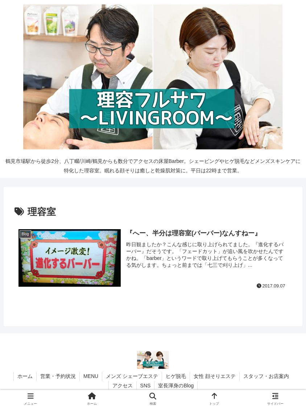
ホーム (25, 376)
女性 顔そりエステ (215, 376)
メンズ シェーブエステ (132, 376)
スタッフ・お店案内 (266, 376)
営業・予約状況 (58, 376)
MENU (90, 376)
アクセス (122, 385)
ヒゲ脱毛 (176, 376)
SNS (145, 385)
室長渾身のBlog (176, 385)
